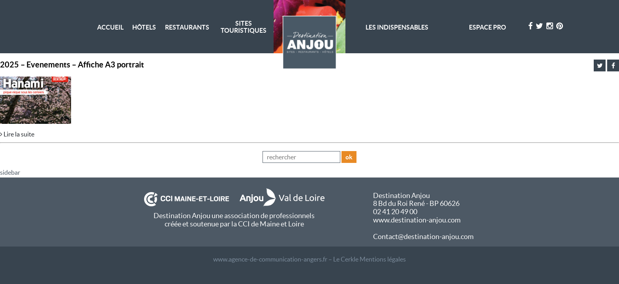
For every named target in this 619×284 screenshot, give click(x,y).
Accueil (110, 27)
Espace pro (487, 27)
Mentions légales (383, 259)
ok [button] (349, 157)
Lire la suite (17, 134)
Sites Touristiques (243, 27)
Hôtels (144, 27)
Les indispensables (397, 27)
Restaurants (187, 27)
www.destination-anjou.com (417, 220)
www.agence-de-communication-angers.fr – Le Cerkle (285, 259)
